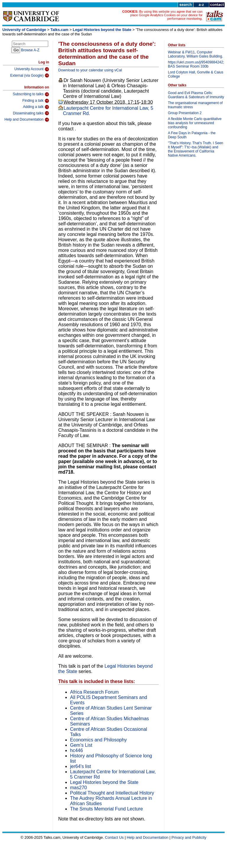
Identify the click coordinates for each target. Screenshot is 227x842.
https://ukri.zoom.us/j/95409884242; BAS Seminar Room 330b (196, 64)
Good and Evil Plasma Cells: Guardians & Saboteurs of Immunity (196, 95)
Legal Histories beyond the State (102, 29)
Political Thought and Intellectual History (112, 792)
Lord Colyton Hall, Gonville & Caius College (195, 74)
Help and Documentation (26, 119)
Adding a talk (36, 107)
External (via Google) (29, 75)
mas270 (78, 787)
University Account (31, 69)
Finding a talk (35, 101)
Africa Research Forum (94, 692)
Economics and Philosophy (98, 739)
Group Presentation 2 (185, 113)
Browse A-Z (30, 50)
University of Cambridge (24, 29)
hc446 (76, 750)
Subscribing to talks (31, 94)
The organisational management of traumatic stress (195, 105)
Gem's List (81, 745)
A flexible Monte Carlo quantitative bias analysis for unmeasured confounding (194, 123)
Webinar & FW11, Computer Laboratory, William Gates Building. (195, 54)
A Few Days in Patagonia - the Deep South (191, 135)
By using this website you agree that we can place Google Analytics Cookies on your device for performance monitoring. (166, 15)
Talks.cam (60, 29)
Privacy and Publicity (188, 837)
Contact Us (114, 837)
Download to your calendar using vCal (90, 70)
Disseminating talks (31, 113)
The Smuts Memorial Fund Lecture (106, 808)
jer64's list (80, 766)
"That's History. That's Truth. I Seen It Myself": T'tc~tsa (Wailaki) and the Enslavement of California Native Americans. (195, 149)
